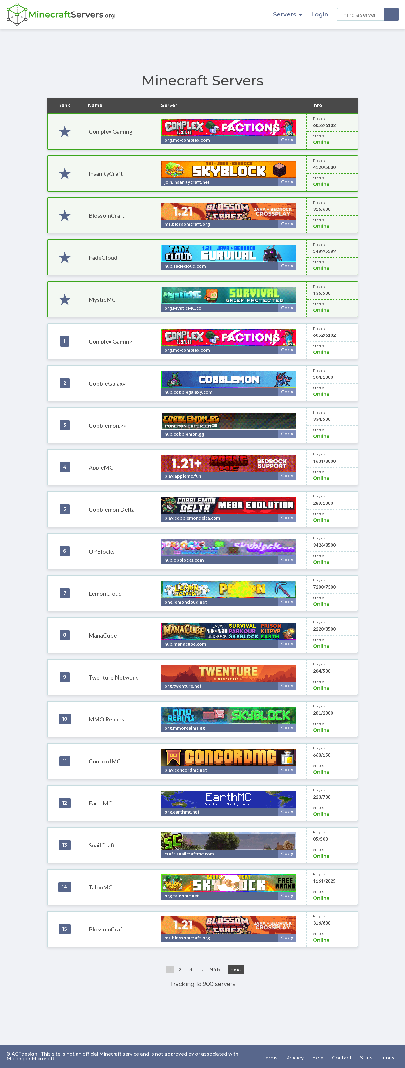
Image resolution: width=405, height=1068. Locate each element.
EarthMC (100, 803)
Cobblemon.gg (108, 425)
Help (318, 1056)
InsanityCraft (106, 173)
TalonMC (101, 887)
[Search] (391, 14)
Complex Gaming (110, 131)
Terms (270, 1056)
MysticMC (102, 299)
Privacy (295, 1056)
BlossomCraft (107, 215)
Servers (288, 14)
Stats (366, 1056)
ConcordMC (105, 761)
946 (215, 969)
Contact (341, 1056)
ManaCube (103, 635)
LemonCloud (105, 593)
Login (319, 14)
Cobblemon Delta (112, 509)
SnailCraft (102, 845)
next (236, 969)
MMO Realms (106, 719)
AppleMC (101, 467)
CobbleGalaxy (107, 383)
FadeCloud (103, 257)
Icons (387, 1056)
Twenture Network (113, 677)
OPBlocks (102, 551)
